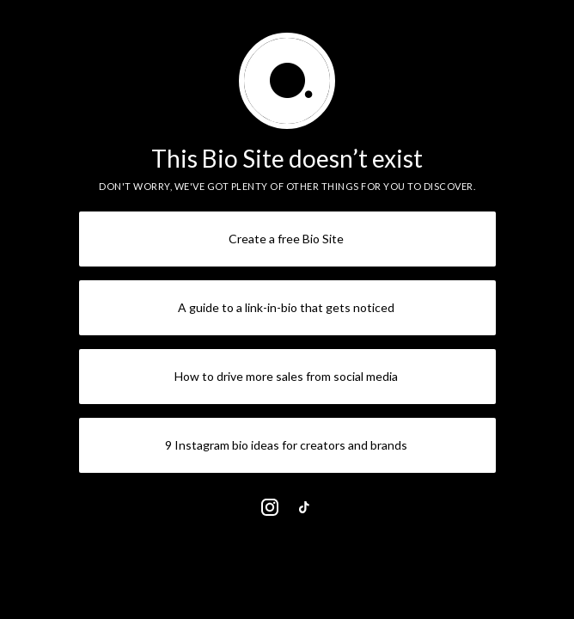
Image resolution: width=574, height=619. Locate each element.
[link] (270, 507)
